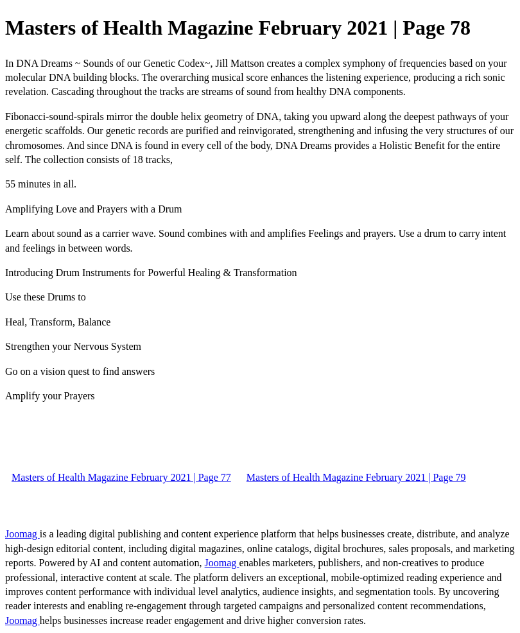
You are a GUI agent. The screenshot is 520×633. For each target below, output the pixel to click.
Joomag (22, 533)
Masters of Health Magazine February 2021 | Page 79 (356, 477)
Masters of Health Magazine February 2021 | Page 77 (121, 477)
